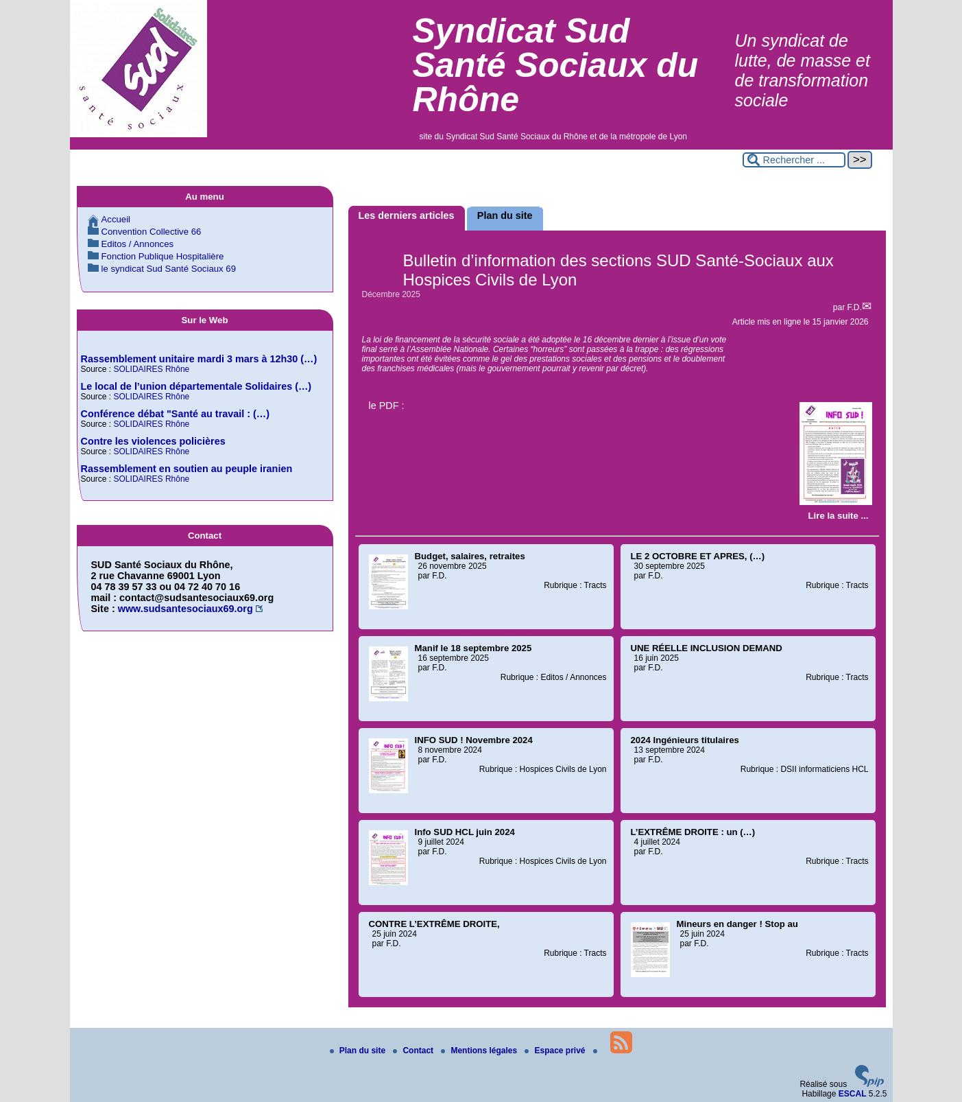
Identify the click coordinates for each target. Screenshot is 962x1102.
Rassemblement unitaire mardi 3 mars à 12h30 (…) (199, 358)
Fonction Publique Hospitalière (162, 256)
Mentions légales (480, 1050)
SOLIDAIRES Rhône (152, 369)
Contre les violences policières (153, 441)
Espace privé (556, 1050)
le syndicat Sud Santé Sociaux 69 (168, 268)
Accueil (116, 219)
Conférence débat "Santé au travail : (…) (175, 413)
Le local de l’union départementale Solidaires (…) (196, 386)
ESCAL (853, 1094)
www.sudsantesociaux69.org (185, 608)
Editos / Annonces (137, 244)
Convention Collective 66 (151, 231)
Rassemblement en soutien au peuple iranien (187, 468)
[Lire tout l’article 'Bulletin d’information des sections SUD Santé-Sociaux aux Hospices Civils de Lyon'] (838, 516)
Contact (414, 1050)
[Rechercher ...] (794, 159)
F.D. (854, 307)
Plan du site (359, 1050)
